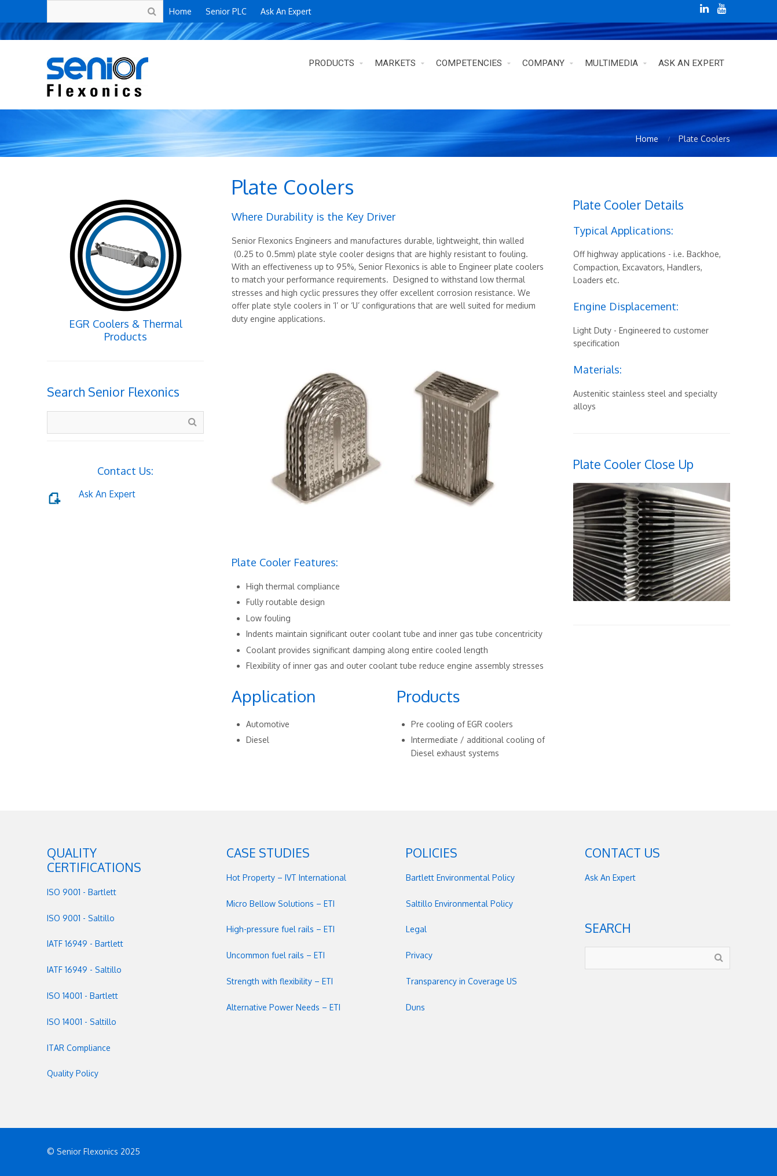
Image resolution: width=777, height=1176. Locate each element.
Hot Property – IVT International (286, 877)
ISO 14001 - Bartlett (82, 996)
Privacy (419, 955)
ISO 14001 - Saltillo (81, 1022)
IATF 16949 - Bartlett (85, 943)
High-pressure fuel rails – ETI (280, 929)
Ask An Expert (107, 494)
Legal (416, 929)
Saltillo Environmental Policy (459, 903)
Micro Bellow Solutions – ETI (280, 903)
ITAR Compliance (79, 1048)
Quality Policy (72, 1073)
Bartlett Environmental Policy (460, 877)
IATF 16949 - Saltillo (84, 969)
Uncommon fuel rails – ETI (275, 955)
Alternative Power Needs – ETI (283, 1007)
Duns (415, 1007)
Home (647, 139)
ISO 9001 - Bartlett (81, 892)
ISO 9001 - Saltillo (81, 918)
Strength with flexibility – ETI (279, 981)
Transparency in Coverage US (461, 981)
